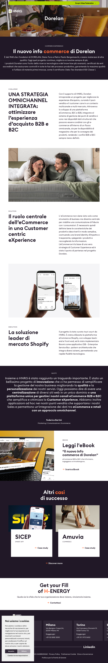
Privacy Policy (54, 654)
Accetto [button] (11, 651)
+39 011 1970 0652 (83, 637)
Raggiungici (50, 634)
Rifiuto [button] (24, 651)
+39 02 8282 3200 (53, 637)
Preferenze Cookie (68, 654)
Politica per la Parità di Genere (54, 658)
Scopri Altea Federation (84, 3)
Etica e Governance (85, 654)
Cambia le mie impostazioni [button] (18, 655)
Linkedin (89, 647)
